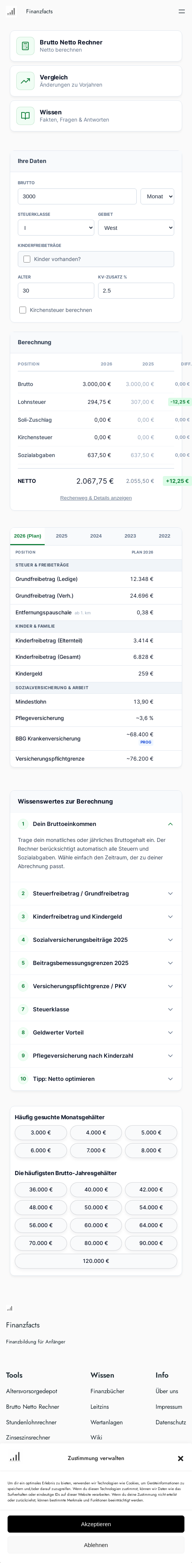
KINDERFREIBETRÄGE (39, 245)
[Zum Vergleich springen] (96, 81)
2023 (130, 536)
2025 (61, 536)
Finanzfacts (39, 11)
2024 (95, 536)
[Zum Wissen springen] (96, 115)
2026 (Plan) (27, 536)
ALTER (24, 277)
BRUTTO (26, 182)
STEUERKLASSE (34, 214)
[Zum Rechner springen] (96, 46)
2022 (164, 536)
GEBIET (105, 214)
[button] (180, 1458)
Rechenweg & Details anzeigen (96, 498)
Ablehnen (96, 1545)
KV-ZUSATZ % (112, 277)
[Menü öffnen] (181, 11)
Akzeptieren (96, 1524)
